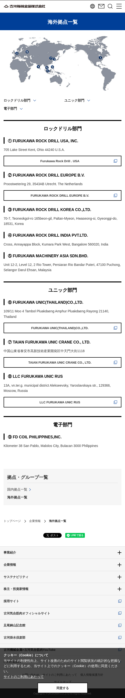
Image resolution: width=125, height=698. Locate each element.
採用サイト (11, 601)
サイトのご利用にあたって (24, 677)
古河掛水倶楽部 (14, 637)
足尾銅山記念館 (14, 625)
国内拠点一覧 (17, 489)
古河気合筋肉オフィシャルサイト (27, 613)
